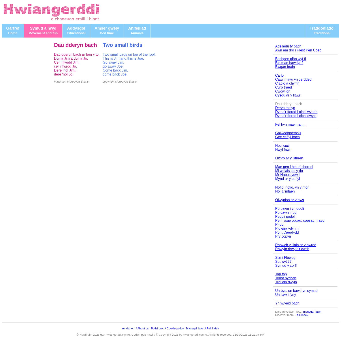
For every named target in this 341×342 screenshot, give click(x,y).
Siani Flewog (285, 257)
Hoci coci (282, 145)
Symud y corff (286, 265)
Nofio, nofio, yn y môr (292, 187)
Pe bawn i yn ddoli (289, 208)
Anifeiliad (137, 30)
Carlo (279, 75)
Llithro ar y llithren (289, 158)
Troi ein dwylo (286, 282)
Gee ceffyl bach (287, 137)
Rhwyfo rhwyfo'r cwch (292, 249)
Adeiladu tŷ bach (288, 46)
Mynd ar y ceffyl (287, 179)
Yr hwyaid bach (287, 303)
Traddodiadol (322, 30)
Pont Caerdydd (287, 232)
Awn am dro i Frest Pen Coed (298, 50)
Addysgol (76, 30)
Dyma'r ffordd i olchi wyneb (296, 112)
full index (302, 315)
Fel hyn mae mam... (290, 124)
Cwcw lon (282, 91)
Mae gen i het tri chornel (294, 167)
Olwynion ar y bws (289, 200)
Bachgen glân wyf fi (290, 59)
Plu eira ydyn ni (287, 228)
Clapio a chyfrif (287, 83)
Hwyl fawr (282, 149)
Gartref (12, 30)
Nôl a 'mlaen (285, 191)
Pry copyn (283, 236)
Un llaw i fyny (285, 295)
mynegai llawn (312, 311)
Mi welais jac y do (289, 171)
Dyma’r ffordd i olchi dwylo (295, 116)
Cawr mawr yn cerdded (293, 79)
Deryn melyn (285, 108)
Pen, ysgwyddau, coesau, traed (299, 220)
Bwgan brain (285, 67)
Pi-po (279, 224)
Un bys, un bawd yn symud (296, 291)
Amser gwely (107, 30)
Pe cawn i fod (285, 212)
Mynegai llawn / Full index (202, 328)
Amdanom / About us (135, 328)
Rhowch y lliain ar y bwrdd (295, 245)
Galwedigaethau (288, 133)
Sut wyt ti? (283, 261)
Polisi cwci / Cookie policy (167, 328)
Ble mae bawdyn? (289, 63)
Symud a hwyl (43, 30)
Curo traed (283, 87)
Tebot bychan (285, 278)
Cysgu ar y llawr (287, 95)
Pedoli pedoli (285, 216)
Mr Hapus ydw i (287, 175)
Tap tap (281, 274)
